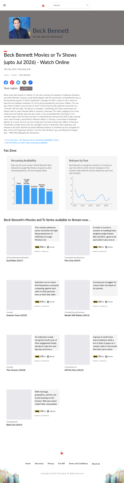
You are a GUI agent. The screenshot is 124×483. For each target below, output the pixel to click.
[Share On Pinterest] (12, 82)
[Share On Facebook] (6, 82)
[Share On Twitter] (18, 82)
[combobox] (26, 88)
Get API (61, 463)
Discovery (39, 463)
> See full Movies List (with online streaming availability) (26, 143)
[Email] (24, 82)
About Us (96, 464)
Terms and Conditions (78, 463)
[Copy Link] (30, 82)
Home (6, 75)
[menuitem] (28, 464)
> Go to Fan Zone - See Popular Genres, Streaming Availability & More (31, 140)
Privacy (51, 463)
